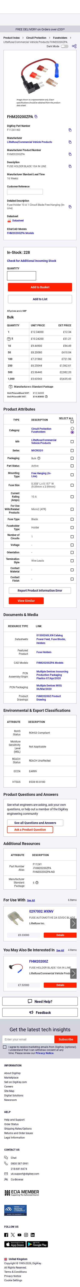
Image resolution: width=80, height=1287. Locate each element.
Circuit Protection (36, 37)
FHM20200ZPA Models (20, 233)
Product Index (11, 37)
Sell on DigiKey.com (15, 1082)
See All (31, 900)
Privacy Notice (45, 1053)
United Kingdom (15, 1259)
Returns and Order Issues (18, 1133)
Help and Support (14, 1119)
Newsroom (10, 1100)
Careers (8, 1086)
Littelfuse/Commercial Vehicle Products (29, 142)
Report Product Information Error (40, 590)
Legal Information (14, 1137)
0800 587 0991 (16, 1164)
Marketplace (11, 1077)
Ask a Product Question (30, 829)
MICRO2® (37, 450)
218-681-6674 (15, 1168)
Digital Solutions (13, 1095)
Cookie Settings (13, 1280)
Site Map (9, 1091)
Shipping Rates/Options (18, 1128)
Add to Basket (40, 287)
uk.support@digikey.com (21, 1174)
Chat (10, 1158)
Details (60, 935)
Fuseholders (60, 37)
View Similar (26, 600)
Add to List (40, 299)
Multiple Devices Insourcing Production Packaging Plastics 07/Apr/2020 (52, 675)
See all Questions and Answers (35, 823)
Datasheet (15, 220)
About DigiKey (12, 1073)
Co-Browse (13, 1180)
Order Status (11, 1124)
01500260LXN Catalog (49, 635)
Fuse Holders (43, 652)
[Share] (74, 46)
